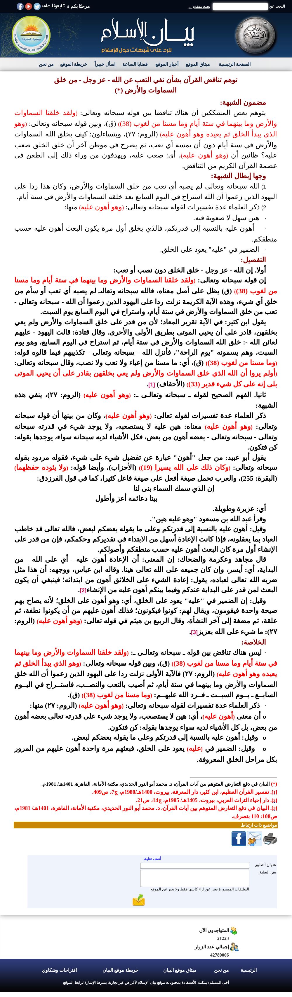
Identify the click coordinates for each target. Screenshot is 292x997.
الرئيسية (249, 970)
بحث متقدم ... (199, 6)
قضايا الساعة (135, 64)
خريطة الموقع (73, 64)
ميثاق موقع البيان (180, 970)
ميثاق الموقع (198, 64)
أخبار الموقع (166, 64)
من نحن (46, 64)
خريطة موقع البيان (120, 970)
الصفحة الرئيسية (235, 64)
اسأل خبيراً (105, 64)
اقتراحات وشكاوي (59, 970)
